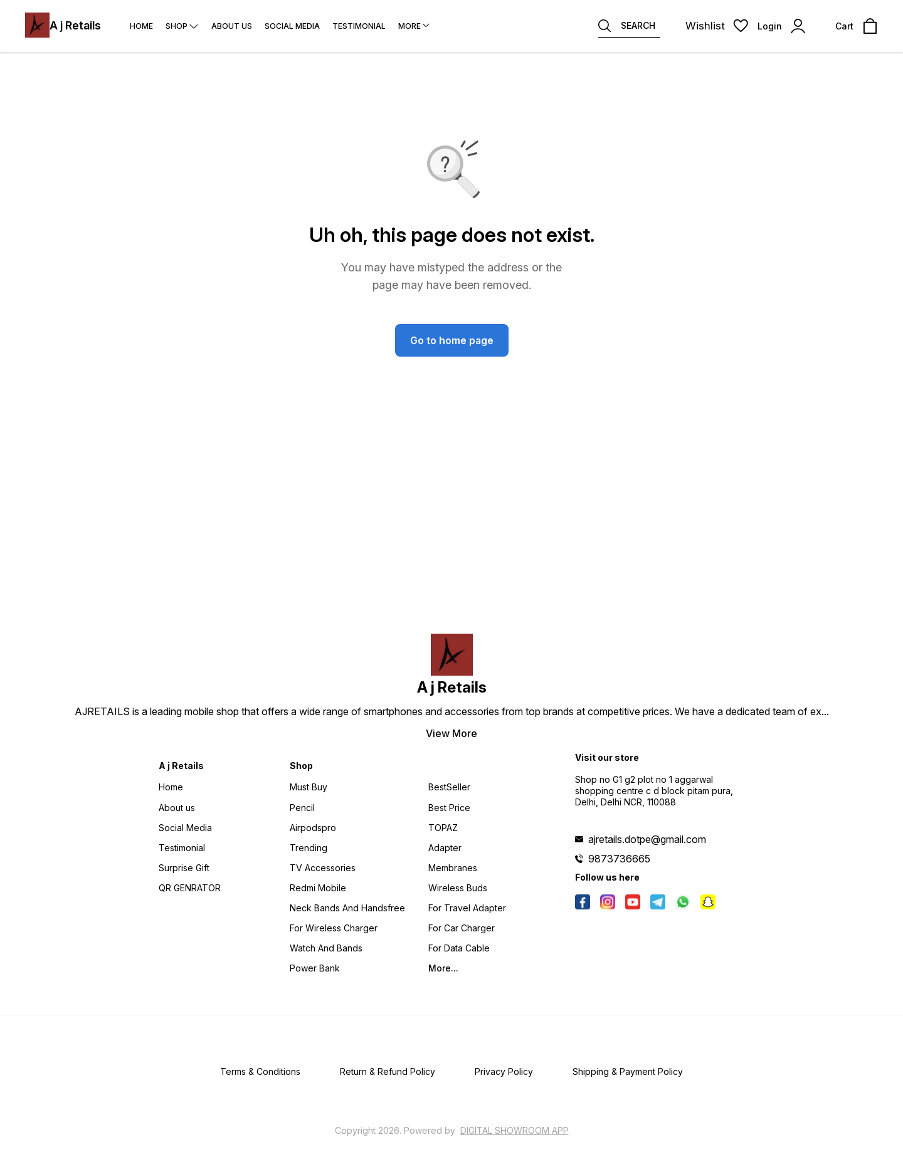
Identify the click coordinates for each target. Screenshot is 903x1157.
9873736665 (619, 858)
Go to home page (452, 340)
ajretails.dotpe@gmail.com (647, 839)
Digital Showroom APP (514, 1130)
